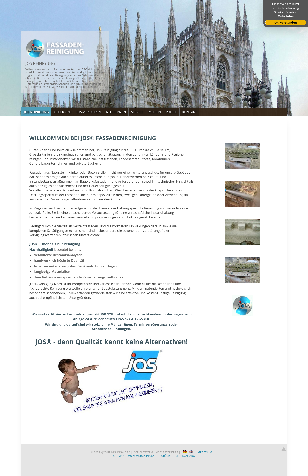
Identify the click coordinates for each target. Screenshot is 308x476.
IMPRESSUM (204, 452)
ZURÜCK (165, 456)
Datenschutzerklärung (140, 456)
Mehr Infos (286, 16)
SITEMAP (118, 456)
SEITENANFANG (185, 456)
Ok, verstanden (285, 22)
